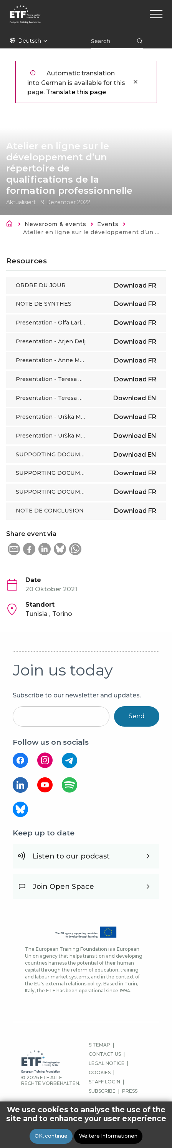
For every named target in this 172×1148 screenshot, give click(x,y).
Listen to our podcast (71, 856)
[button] (14, 549)
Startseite (11, 225)
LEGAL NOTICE (106, 1063)
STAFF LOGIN (104, 1082)
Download (135, 285)
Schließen (135, 82)
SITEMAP (99, 1045)
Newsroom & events (55, 224)
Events (107, 224)
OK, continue (51, 1136)
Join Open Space (63, 886)
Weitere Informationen (108, 1136)
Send (137, 716)
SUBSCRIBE (102, 1091)
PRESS (129, 1091)
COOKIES (100, 1072)
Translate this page (76, 92)
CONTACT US (105, 1054)
